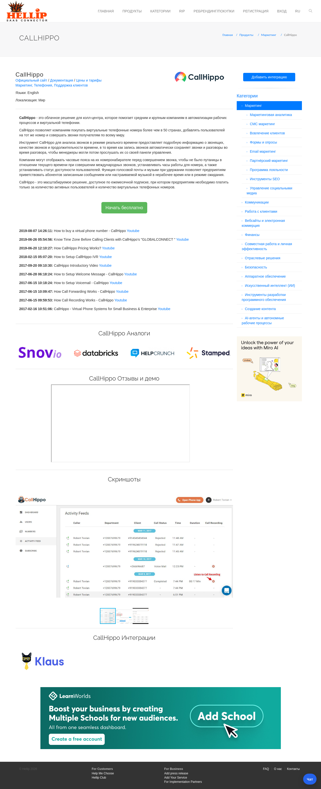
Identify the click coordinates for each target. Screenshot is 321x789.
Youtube (133, 231)
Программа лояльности (269, 170)
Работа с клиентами (261, 211)
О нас (278, 769)
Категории (160, 11)
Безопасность (256, 267)
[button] (229, 490)
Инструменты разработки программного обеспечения (264, 297)
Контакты (293, 769)
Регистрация (255, 11)
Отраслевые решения (262, 258)
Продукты (132, 11)
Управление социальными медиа (269, 190)
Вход (282, 11)
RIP (182, 11)
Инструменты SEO (265, 179)
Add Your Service (175, 777)
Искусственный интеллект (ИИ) (270, 286)
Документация (61, 80)
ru (297, 11)
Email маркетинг (263, 151)
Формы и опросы (263, 142)
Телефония (43, 85)
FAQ (266, 769)
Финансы (252, 235)
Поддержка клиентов (71, 85)
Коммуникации (257, 202)
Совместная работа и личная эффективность (267, 246)
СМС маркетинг (262, 124)
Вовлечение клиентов (267, 133)
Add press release (176, 773)
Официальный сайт (31, 80)
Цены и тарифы (89, 80)
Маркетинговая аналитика (271, 115)
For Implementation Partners (183, 782)
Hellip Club (99, 777)
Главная (106, 11)
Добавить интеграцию (269, 77)
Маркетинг (268, 35)
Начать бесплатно (124, 207)
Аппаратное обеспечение (265, 276)
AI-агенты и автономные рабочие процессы (263, 320)
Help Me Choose (103, 773)
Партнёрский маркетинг (269, 161)
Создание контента (260, 309)
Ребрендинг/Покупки (214, 11)
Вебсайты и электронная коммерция (263, 223)
